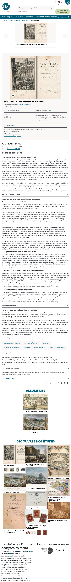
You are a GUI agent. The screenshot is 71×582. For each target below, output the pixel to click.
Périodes (29, 17)
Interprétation (9, 306)
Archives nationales (25, 105)
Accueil (5, 21)
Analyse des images (11, 195)
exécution (46, 344)
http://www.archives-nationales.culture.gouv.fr (12, 136)
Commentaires (8, 379)
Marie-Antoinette (39, 348)
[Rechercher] (33, 8)
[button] (65, 36)
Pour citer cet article (10, 369)
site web (8, 107)
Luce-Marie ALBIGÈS (13, 150)
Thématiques (7, 17)
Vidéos (54, 17)
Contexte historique (12, 153)
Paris (51, 348)
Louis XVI (27, 348)
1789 (49, 111)
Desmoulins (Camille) (31, 344)
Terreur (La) (61, 348)
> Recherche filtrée (22, 11)
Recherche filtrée (43, 17)
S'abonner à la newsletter (64, 11)
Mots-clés (19, 17)
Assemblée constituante (12, 344)
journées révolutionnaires (12, 348)
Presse (13, 126)
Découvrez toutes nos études (19, 21)
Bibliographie (7, 354)
